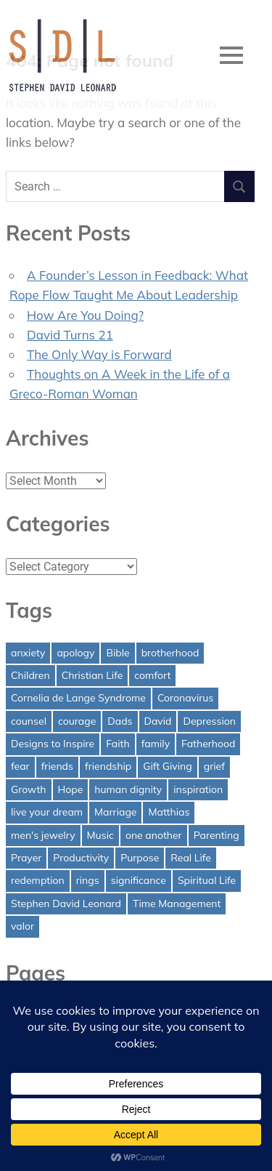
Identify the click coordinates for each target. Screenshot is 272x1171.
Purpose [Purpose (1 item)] (139, 857)
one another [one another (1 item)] (153, 835)
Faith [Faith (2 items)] (117, 743)
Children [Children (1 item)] (30, 675)
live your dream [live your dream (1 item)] (47, 811)
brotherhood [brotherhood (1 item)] (170, 652)
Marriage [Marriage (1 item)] (115, 811)
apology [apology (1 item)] (75, 652)
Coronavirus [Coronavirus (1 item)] (185, 697)
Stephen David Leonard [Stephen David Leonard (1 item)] (66, 903)
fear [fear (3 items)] (20, 766)
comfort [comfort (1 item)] (152, 675)
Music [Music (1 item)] (100, 835)
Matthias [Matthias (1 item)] (168, 811)
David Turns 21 (70, 334)
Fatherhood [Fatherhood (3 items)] (208, 743)
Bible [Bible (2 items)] (117, 652)
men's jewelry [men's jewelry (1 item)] (43, 835)
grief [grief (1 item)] (214, 766)
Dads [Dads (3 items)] (119, 721)
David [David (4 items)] (158, 721)
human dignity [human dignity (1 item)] (128, 789)
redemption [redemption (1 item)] (38, 880)
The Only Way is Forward (99, 354)
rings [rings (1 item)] (87, 880)
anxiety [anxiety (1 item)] (28, 652)
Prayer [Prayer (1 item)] (26, 857)
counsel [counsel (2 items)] (28, 721)
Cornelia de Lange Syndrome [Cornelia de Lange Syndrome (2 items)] (78, 697)
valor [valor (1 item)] (22, 926)
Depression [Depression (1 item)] (209, 721)
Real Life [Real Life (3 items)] (190, 857)
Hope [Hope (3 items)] (70, 789)
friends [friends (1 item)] (57, 766)
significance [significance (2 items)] (138, 880)
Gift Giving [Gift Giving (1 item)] (167, 766)
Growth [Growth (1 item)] (28, 789)
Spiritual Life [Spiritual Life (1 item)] (207, 880)
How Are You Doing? (85, 315)
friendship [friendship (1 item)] (108, 766)
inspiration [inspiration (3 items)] (198, 789)
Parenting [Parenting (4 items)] (216, 835)
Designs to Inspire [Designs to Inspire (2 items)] (52, 743)
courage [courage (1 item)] (77, 721)
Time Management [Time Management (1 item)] (177, 903)
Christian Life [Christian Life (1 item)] (92, 675)
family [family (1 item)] (155, 743)
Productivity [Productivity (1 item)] (81, 857)
